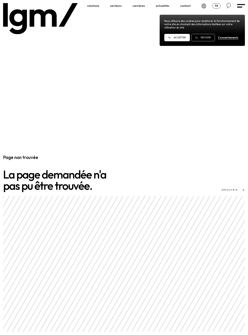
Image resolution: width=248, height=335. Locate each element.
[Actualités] (162, 6)
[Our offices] (204, 5)
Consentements (228, 37)
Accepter (180, 37)
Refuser (206, 37)
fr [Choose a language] (217, 6)
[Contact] (185, 6)
